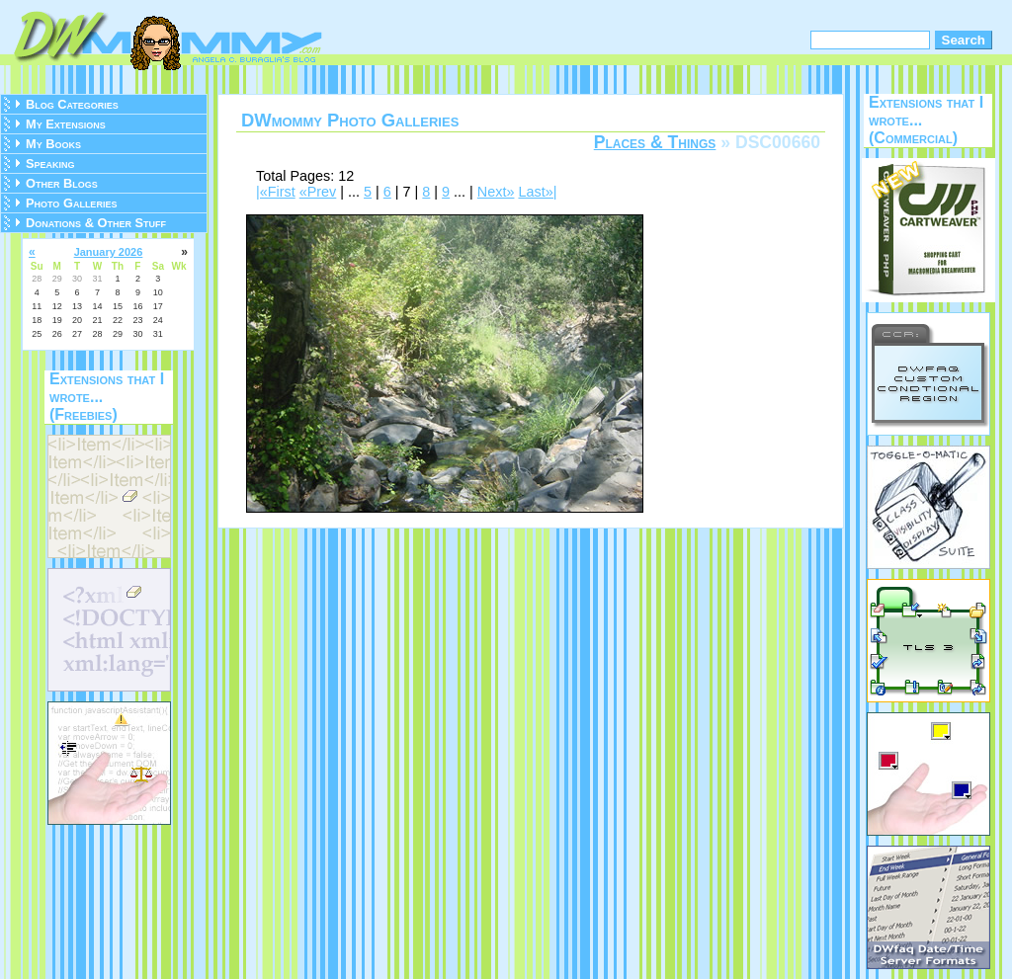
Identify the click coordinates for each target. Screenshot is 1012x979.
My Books (53, 143)
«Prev (318, 192)
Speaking (50, 163)
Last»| (537, 192)
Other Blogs (62, 183)
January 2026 (108, 252)
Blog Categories (72, 104)
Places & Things (655, 142)
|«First (275, 192)
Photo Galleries (71, 203)
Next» (496, 192)
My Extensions (66, 124)
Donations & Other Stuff (96, 222)
